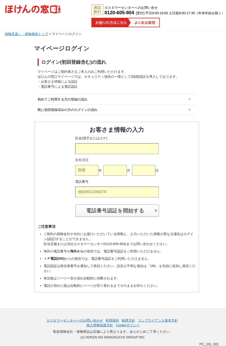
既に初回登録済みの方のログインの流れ (68, 110)
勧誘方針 (128, 320)
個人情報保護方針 (99, 325)
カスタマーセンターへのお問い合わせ (74, 320)
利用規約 (112, 320)
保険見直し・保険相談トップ (26, 34)
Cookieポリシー (128, 325)
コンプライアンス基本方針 (158, 320)
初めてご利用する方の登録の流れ (63, 99)
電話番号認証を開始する (115, 211)
